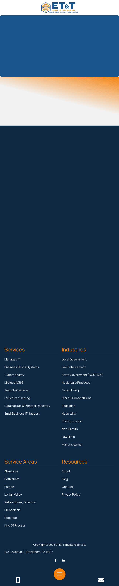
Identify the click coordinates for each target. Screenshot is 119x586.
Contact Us (101, 580)
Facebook (55, 560)
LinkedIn (63, 560)
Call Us (18, 580)
